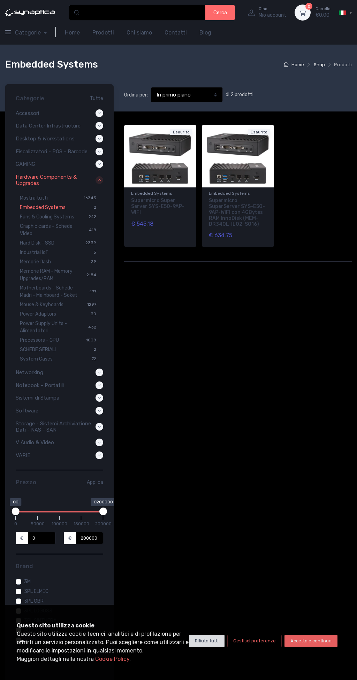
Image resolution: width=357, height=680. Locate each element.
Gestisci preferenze (254, 640)
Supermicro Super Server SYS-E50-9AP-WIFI (157, 206)
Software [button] (59, 411)
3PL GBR (34, 601)
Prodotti (103, 32)
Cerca (220, 12)
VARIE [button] (59, 455)
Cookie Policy (112, 659)
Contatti (176, 32)
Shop (319, 64)
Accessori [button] (59, 113)
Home (72, 32)
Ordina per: (136, 95)
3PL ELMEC (36, 591)
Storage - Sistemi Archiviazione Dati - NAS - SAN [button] (59, 426)
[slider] (16, 511)
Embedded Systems (151, 193)
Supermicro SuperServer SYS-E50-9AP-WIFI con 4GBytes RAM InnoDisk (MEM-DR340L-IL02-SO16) (237, 212)
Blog (205, 32)
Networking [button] (59, 372)
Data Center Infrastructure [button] (59, 126)
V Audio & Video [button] (59, 442)
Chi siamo (139, 32)
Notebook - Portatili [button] (59, 385)
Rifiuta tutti (207, 640)
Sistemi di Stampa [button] (59, 398)
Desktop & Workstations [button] (59, 138)
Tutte (96, 98)
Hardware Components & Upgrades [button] (59, 180)
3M (27, 582)
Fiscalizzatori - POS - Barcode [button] (59, 151)
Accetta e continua (311, 640)
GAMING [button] (59, 164)
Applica (95, 482)
